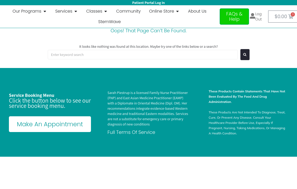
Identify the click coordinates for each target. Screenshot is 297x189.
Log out (258, 16)
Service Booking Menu (31, 95)
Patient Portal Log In (148, 2)
